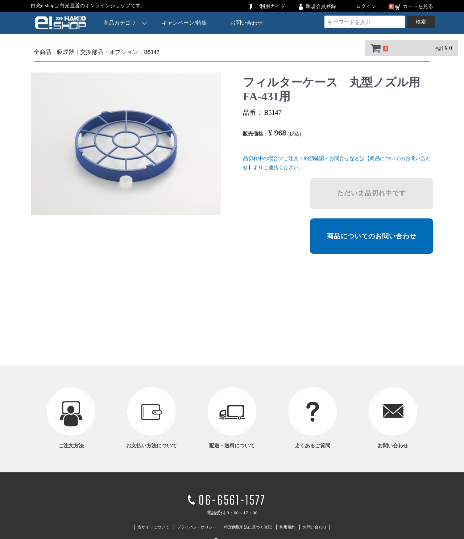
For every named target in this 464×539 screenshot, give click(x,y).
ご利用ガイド (270, 6)
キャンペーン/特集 (184, 23)
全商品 (42, 52)
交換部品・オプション (109, 52)
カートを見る (418, 6)
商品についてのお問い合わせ (372, 236)
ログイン (366, 6)
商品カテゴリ (125, 23)
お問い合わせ (246, 23)
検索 (421, 22)
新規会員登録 (321, 6)
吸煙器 (65, 52)
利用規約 (287, 527)
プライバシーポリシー (197, 527)
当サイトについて (153, 527)
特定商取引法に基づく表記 (248, 527)
